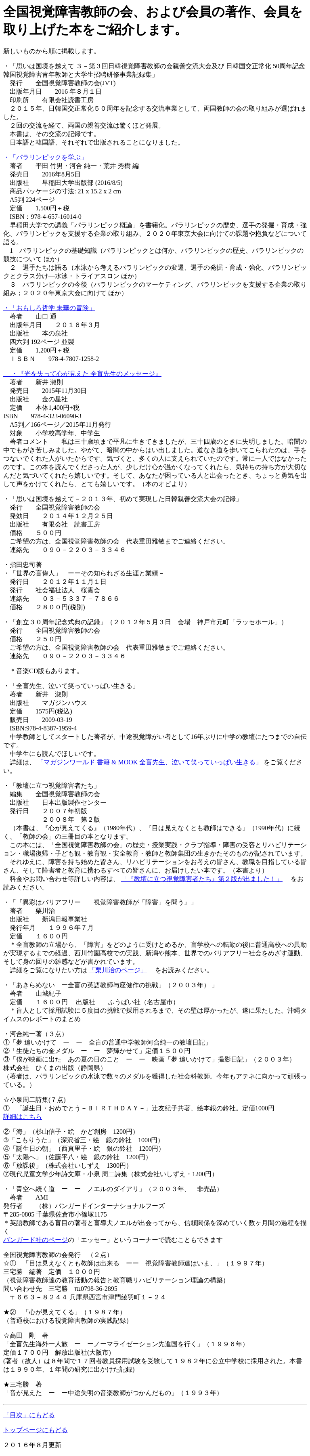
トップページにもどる (35, 1430)
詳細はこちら (22, 1116)
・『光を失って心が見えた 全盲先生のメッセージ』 (82, 373)
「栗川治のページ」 (118, 970)
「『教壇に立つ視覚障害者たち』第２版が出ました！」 (202, 878)
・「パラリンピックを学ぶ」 (45, 157)
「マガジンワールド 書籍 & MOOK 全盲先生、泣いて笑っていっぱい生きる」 (149, 762)
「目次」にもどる (29, 1415)
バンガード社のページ (35, 1239)
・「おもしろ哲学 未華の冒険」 (49, 307)
